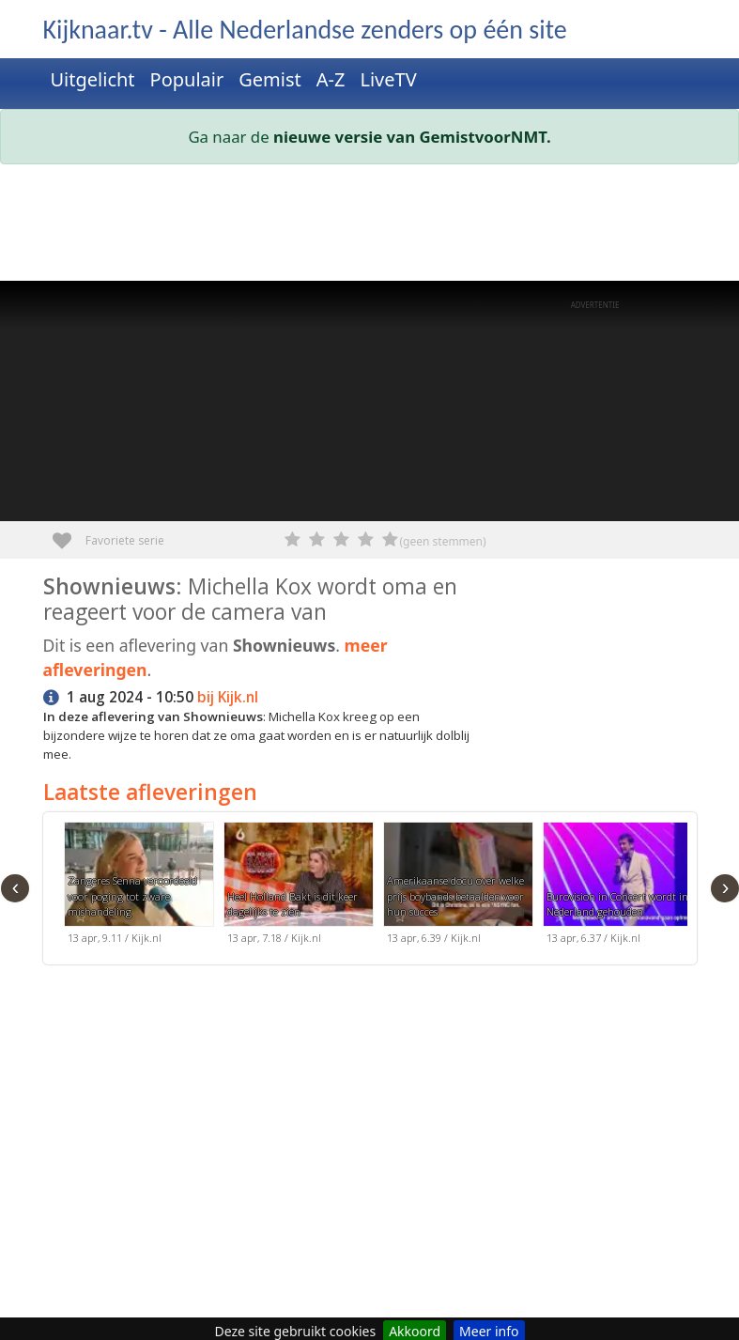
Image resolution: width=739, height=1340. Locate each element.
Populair (187, 79)
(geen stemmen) (443, 541)
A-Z (331, 79)
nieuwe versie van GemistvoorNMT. (412, 136)
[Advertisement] (370, 226)
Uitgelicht (93, 79)
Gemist (270, 79)
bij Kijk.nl (227, 697)
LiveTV (388, 79)
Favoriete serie (69, 534)
